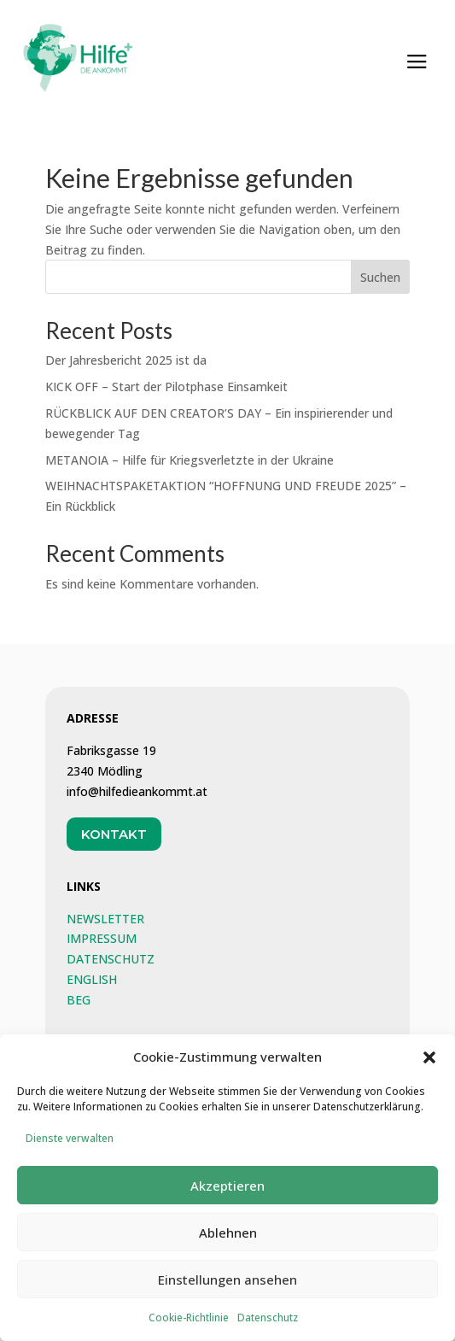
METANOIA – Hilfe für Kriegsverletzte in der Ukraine (189, 460)
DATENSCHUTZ (111, 959)
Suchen (380, 277)
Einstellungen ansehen (227, 1295)
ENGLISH (92, 979)
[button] (429, 1073)
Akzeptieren (227, 1201)
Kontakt (114, 834)
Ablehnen (228, 1248)
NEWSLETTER (105, 919)
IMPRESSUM (102, 938)
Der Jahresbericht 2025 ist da (126, 360)
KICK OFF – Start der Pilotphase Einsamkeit (166, 386)
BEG (78, 1000)
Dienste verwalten (70, 1155)
